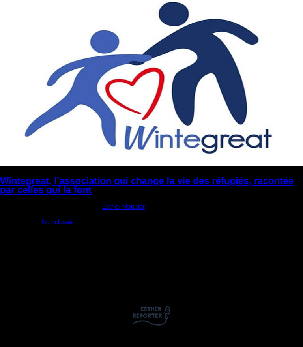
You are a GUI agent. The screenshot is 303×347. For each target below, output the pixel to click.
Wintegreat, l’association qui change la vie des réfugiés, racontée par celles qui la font (147, 185)
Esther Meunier (123, 206)
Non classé (57, 222)
